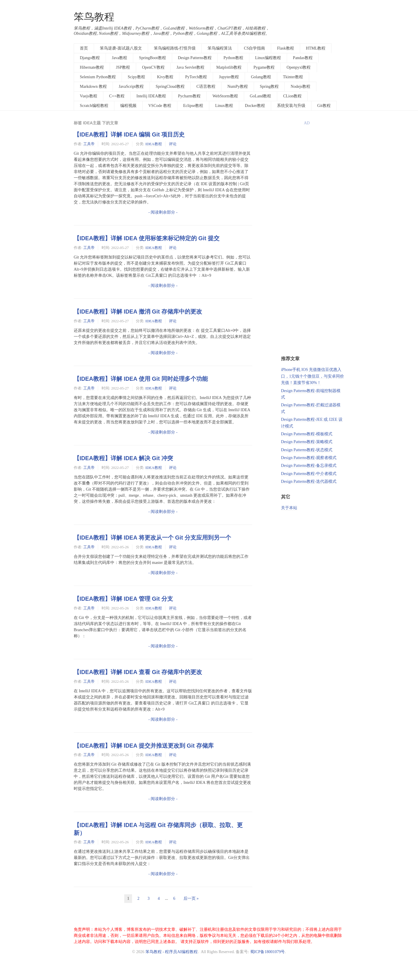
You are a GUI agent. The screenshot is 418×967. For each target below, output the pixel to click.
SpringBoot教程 (152, 58)
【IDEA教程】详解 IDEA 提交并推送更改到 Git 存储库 (144, 745)
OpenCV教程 (153, 67)
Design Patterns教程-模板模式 (306, 434)
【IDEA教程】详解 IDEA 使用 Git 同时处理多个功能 (141, 379)
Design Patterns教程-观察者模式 (308, 458)
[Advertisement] (312, 260)
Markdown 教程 (93, 86)
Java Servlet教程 (190, 67)
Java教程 (119, 58)
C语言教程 (206, 86)
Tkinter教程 (293, 77)
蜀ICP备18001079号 (267, 952)
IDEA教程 (153, 144)
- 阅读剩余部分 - (162, 212)
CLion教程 (292, 96)
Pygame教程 (264, 67)
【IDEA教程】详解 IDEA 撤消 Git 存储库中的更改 (138, 311)
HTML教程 (316, 48)
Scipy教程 (136, 77)
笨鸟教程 (94, 17)
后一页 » (191, 898)
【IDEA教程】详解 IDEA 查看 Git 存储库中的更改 (138, 672)
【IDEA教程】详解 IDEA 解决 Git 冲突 (123, 458)
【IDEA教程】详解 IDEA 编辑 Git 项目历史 (129, 134)
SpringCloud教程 (170, 86)
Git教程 (324, 105)
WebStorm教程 (225, 96)
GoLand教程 (260, 96)
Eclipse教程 (193, 105)
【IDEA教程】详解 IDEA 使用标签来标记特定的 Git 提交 (146, 238)
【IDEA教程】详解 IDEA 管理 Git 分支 (123, 599)
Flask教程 (285, 48)
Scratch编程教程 (94, 105)
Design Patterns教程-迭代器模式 (308, 481)
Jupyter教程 (229, 77)
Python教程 (233, 58)
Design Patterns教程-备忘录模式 (308, 465)
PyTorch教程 (196, 77)
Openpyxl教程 (299, 67)
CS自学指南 (254, 48)
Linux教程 (224, 105)
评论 (172, 144)
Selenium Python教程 (98, 77)
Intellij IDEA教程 (151, 96)
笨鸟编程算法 (220, 48)
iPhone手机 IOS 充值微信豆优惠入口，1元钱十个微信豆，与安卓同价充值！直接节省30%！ (312, 376)
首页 (84, 48)
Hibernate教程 (92, 67)
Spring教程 (269, 86)
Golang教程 (261, 77)
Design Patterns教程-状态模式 (306, 450)
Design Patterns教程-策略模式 (306, 442)
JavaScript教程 (131, 86)
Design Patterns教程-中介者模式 (308, 473)
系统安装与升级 (291, 105)
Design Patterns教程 (195, 58)
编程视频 (128, 105)
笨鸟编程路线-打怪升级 (175, 48)
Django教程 (90, 58)
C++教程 (117, 96)
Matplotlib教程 (229, 67)
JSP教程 (123, 67)
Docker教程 (255, 105)
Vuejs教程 (88, 96)
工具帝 (89, 144)
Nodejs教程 (300, 86)
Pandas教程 (303, 58)
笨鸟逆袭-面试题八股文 (121, 48)
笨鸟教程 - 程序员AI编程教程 (171, 952)
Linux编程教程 (268, 58)
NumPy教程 (237, 86)
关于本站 (289, 508)
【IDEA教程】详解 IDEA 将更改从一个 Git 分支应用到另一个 (152, 537)
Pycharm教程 (189, 96)
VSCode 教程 (159, 105)
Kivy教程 (165, 77)
